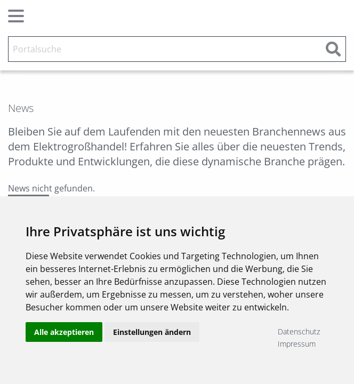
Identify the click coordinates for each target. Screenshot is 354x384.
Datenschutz (299, 331)
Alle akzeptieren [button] (64, 337)
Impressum (297, 344)
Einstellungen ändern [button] (152, 337)
